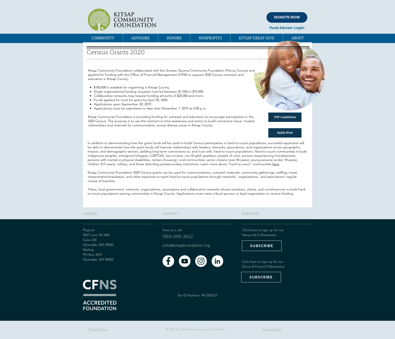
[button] (103, 38)
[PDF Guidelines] (285, 117)
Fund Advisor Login (286, 28)
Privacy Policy (97, 329)
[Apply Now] (285, 133)
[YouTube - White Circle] (184, 261)
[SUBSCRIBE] (262, 246)
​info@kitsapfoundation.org (186, 246)
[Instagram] (201, 261)
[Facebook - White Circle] (168, 261)
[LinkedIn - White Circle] (217, 261)
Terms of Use (271, 329)
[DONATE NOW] (286, 17)
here (275, 164)
